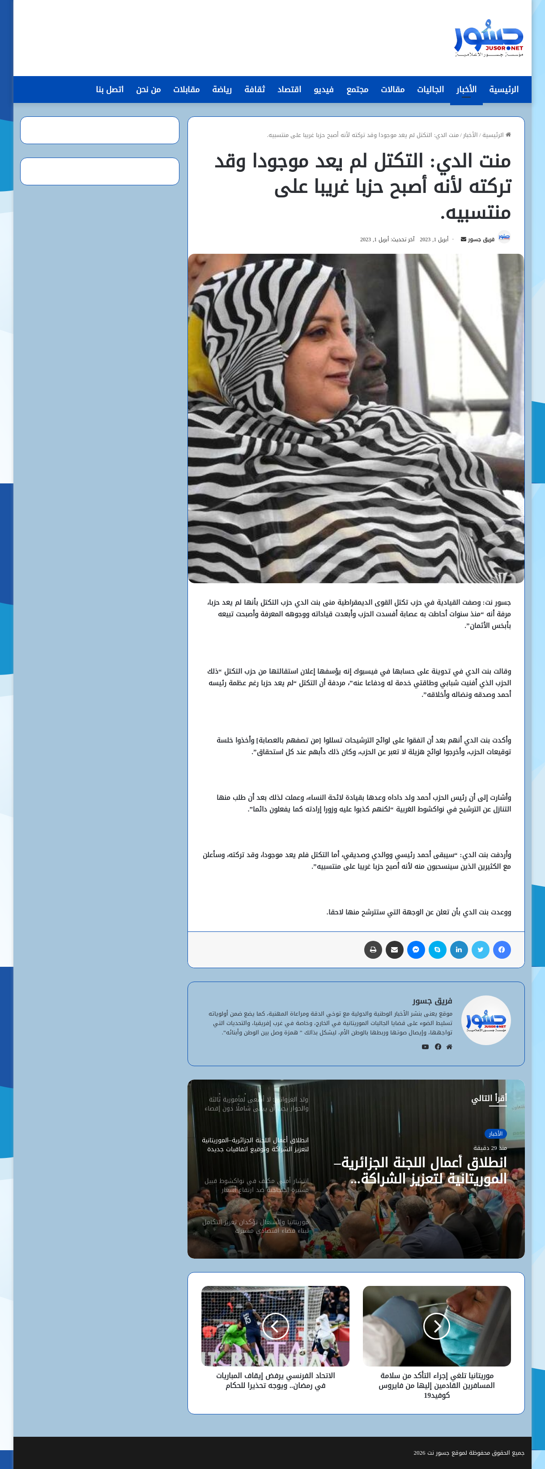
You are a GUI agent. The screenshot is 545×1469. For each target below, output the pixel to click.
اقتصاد (289, 89)
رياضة (222, 89)
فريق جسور (481, 239)
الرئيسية (504, 89)
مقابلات (186, 89)
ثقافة (254, 89)
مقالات (392, 89)
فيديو (324, 89)
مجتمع (357, 89)
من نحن (148, 89)
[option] (356, 1169)
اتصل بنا (109, 89)
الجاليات (430, 89)
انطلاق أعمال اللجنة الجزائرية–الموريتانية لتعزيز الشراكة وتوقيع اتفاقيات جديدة (420, 1171)
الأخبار (466, 89)
